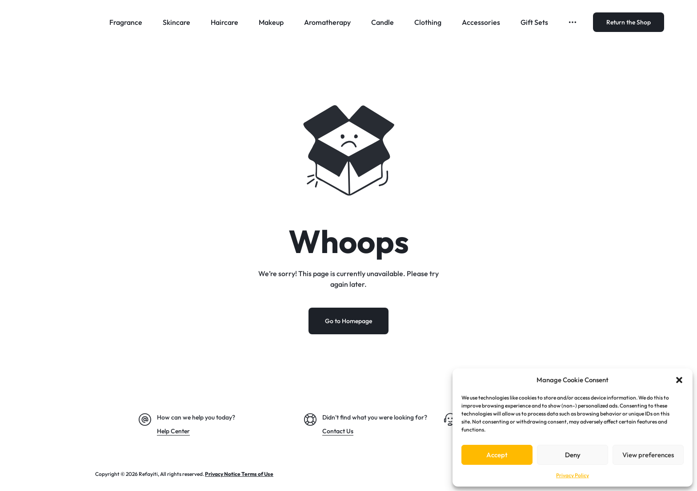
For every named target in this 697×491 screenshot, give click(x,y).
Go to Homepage (348, 321)
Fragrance (125, 22)
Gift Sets (534, 22)
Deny (573, 455)
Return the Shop (628, 22)
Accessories (481, 22)
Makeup (271, 22)
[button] (679, 380)
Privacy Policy (572, 475)
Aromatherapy (327, 22)
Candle (382, 22)
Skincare (176, 22)
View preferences (648, 455)
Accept (497, 455)
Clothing (427, 22)
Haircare (224, 22)
